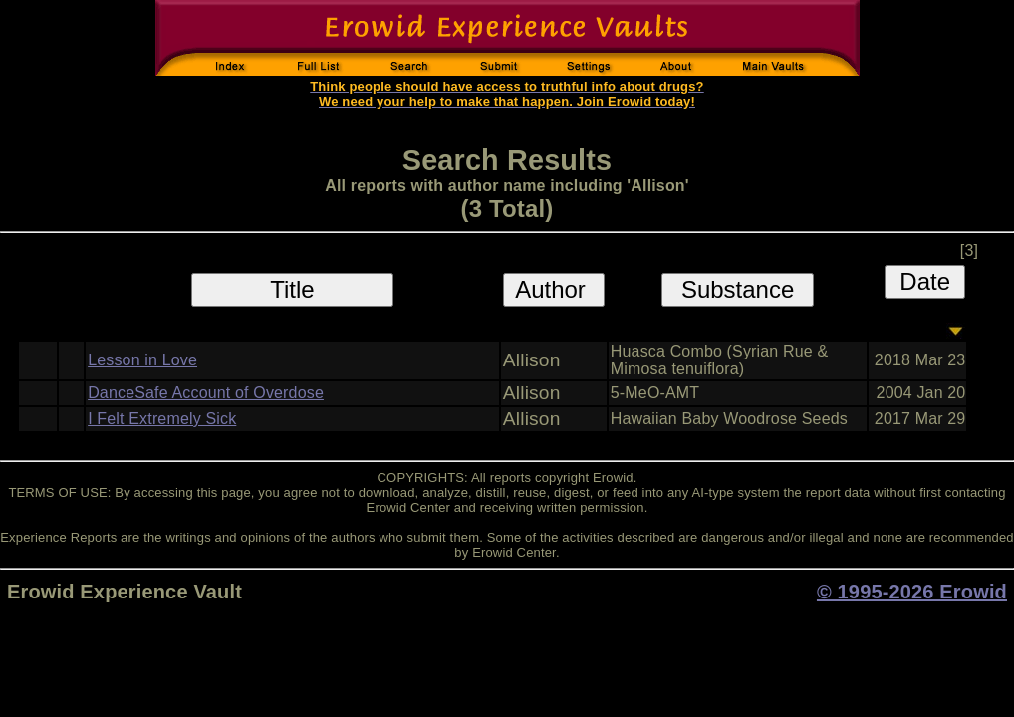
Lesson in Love (142, 360)
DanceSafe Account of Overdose (206, 392)
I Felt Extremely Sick (162, 418)
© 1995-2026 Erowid (912, 591)
